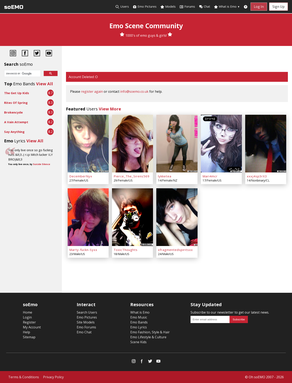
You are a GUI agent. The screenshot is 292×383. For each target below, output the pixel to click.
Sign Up (278, 6)
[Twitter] (37, 53)
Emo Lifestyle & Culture (148, 337)
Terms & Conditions (23, 377)
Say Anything (14, 132)
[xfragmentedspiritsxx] (176, 217)
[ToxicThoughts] (132, 217)
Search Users (87, 312)
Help (26, 332)
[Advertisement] (177, 59)
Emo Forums (86, 327)
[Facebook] (25, 53)
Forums (187, 6)
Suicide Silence (41, 164)
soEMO (13, 7)
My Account (32, 327)
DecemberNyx (80, 176)
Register (29, 322)
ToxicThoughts (126, 250)
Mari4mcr (210, 176)
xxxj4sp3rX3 (257, 176)
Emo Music (138, 317)
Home (27, 312)
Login (27, 317)
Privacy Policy (53, 377)
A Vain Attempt (16, 122)
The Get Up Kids (16, 93)
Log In (259, 6)
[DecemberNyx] (88, 143)
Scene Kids (138, 342)
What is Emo (227, 6)
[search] (22, 74)
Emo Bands (139, 322)
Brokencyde (13, 112)
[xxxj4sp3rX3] (265, 143)
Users (122, 6)
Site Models (86, 322)
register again (92, 91)
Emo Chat (84, 332)
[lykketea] (176, 143)
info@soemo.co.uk (134, 91)
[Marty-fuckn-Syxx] (88, 217)
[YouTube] (49, 53)
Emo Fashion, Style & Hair (150, 332)
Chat (204, 6)
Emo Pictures (145, 6)
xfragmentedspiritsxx (175, 250)
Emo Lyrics (138, 327)
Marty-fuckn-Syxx (83, 250)
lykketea (164, 176)
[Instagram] (13, 53)
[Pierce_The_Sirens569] (132, 143)
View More (110, 109)
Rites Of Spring (16, 103)
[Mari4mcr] (221, 143)
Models (168, 6)
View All (44, 84)
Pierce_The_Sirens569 (132, 176)
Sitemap (29, 337)
